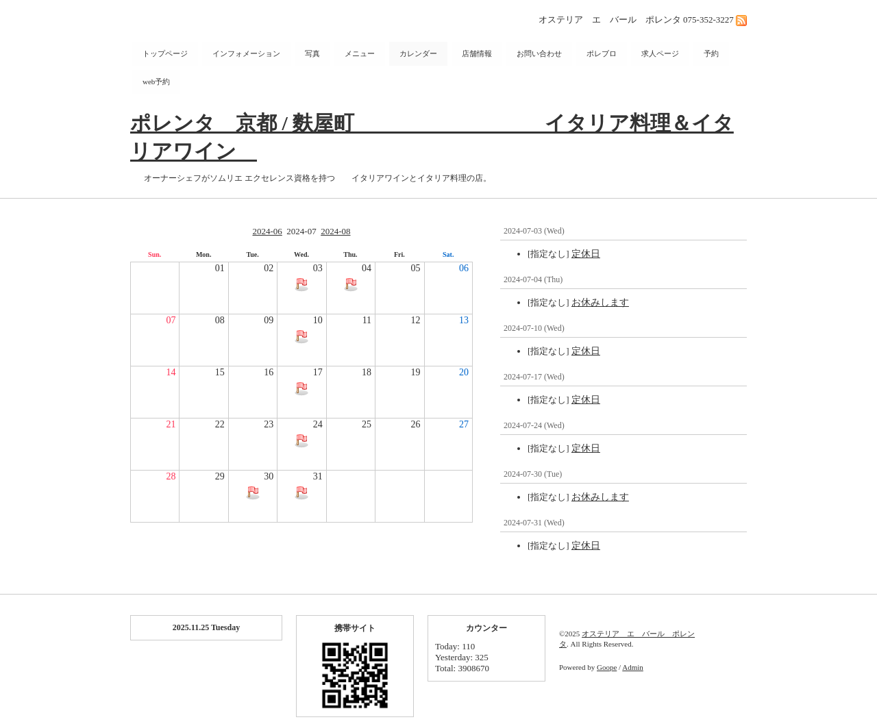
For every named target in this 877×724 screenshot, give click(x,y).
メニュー (360, 53)
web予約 (156, 81)
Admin (632, 667)
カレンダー (418, 53)
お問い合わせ (539, 53)
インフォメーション (246, 53)
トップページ (165, 53)
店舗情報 (477, 53)
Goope (607, 667)
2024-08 (335, 231)
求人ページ (660, 53)
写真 (312, 53)
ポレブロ (601, 53)
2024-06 (267, 231)
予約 (711, 53)
